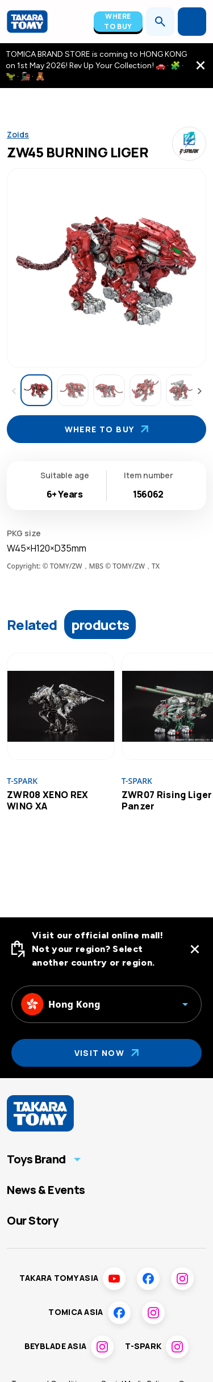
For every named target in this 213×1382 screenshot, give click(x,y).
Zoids (18, 134)
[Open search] (160, 21)
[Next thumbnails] (199, 391)
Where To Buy (118, 21)
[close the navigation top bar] (200, 65)
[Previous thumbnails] (13, 391)
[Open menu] (192, 21)
